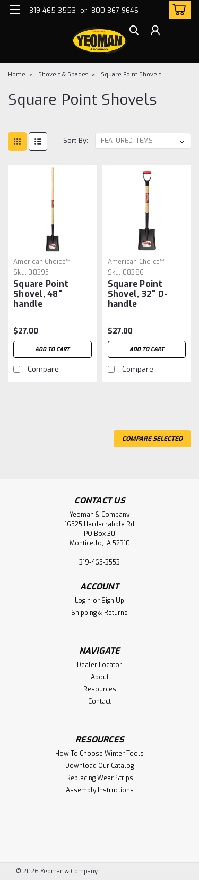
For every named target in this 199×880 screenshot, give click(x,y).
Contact (99, 701)
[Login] (155, 31)
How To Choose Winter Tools (99, 753)
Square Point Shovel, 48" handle (40, 294)
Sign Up (112, 600)
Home (16, 75)
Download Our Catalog (99, 766)
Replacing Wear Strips (99, 778)
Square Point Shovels (131, 75)
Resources (99, 689)
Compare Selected (152, 438)
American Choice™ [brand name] (42, 262)
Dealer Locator (99, 665)
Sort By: (75, 140)
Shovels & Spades (63, 75)
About (100, 677)
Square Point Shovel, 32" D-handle (138, 294)
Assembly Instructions (100, 790)
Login (83, 600)
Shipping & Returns (99, 613)
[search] (134, 31)
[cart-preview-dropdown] (177, 10)
